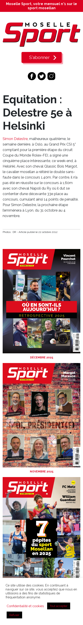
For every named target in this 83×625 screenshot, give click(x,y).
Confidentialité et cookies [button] (25, 606)
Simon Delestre (15, 139)
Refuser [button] (14, 615)
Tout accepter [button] (59, 606)
